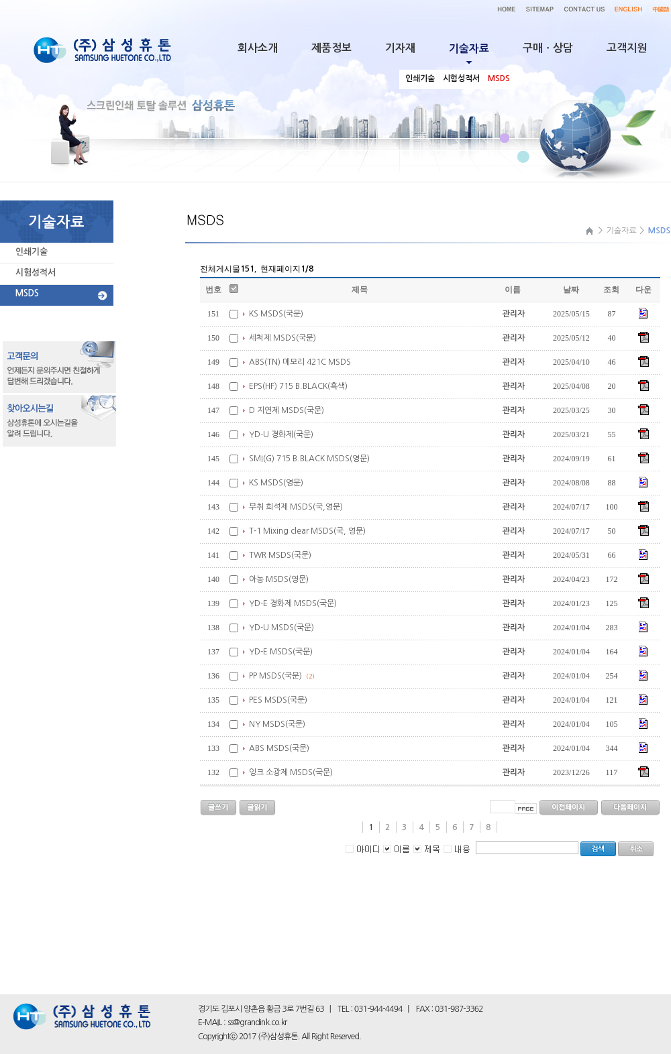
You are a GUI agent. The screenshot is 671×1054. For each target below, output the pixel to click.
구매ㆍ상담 (548, 48)
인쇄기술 (31, 251)
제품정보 (331, 48)
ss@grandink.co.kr (257, 1022)
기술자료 (622, 231)
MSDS (27, 293)
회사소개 (258, 48)
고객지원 (627, 48)
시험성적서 (35, 272)
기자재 (400, 48)
